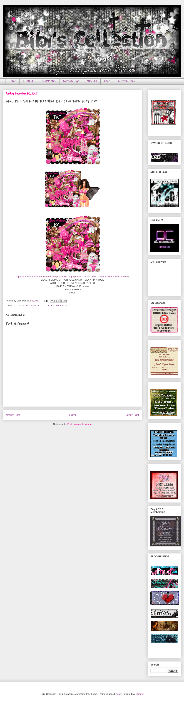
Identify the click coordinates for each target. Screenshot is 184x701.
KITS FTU (92, 81)
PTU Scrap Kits (22, 305)
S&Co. (107, 81)
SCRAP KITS (49, 81)
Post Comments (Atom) (79, 424)
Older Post (132, 414)
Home (12, 81)
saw (119, 694)
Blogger (139, 694)
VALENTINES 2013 (57, 305)
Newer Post (13, 414)
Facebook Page (71, 81)
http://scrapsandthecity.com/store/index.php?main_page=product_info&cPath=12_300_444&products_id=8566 (72, 276)
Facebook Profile (126, 81)
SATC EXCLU (38, 305)
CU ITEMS (28, 81)
